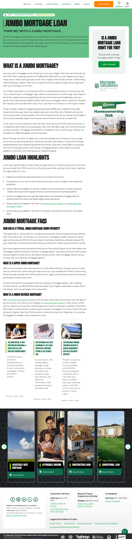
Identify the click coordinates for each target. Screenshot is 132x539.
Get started (103, 4)
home (10, 15)
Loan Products (52, 4)
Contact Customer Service (57, 504)
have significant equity (53, 303)
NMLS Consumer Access (16, 515)
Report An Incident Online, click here (85, 505)
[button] (4, 447)
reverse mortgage (18, 300)
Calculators (66, 4)
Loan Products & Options (23, 15)
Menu (127, 6)
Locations (38, 4)
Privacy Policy (55, 523)
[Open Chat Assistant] (125, 532)
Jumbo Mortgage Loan (44, 15)
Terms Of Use (69, 523)
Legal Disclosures (84, 523)
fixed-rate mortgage (53, 203)
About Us (27, 4)
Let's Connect (109, 64)
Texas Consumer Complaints (106, 523)
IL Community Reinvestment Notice (64, 527)
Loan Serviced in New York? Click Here (59, 510)
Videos (77, 4)
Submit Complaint (112, 501)
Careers (86, 4)
